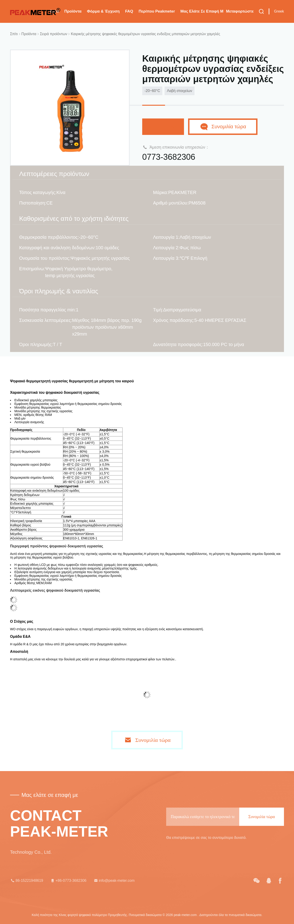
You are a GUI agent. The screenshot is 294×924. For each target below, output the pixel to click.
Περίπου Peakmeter (157, 11)
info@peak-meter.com (114, 880)
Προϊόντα (72, 11)
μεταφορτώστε (240, 11)
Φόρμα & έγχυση (103, 11)
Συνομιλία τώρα (163, 126)
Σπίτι (14, 34)
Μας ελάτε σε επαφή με (201, 11)
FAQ (129, 11)
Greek (279, 11)
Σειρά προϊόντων (53, 34)
